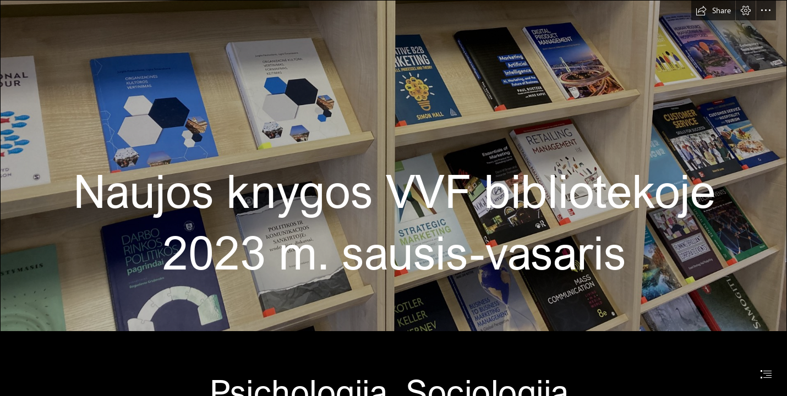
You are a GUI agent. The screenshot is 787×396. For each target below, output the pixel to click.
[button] (713, 10)
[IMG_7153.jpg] (393, 166)
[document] (393, 198)
